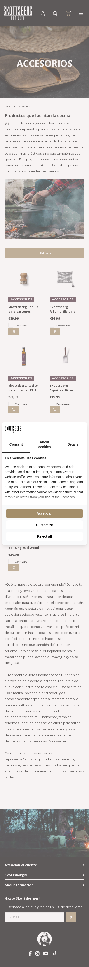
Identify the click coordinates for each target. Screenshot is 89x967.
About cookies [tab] (44, 444)
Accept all (44, 513)
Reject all (44, 536)
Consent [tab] (16, 444)
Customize (44, 525)
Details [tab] (72, 444)
